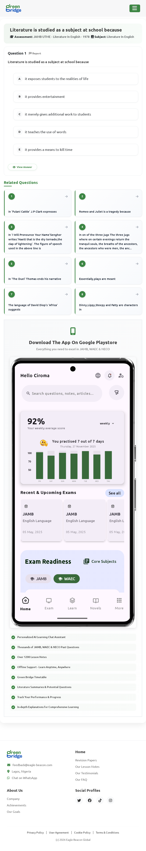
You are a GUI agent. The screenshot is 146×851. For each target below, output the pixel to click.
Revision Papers (86, 760)
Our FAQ (81, 779)
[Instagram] (110, 800)
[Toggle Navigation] (134, 8)
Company (13, 798)
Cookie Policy (82, 832)
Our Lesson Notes (87, 766)
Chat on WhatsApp (24, 778)
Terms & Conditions (107, 832)
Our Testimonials (86, 773)
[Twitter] (79, 800)
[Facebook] (89, 800)
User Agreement (59, 832)
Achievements (16, 805)
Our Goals (13, 811)
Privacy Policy (35, 832)
